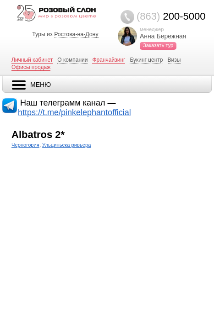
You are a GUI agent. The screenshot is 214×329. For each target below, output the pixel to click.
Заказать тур (158, 45)
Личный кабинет (32, 60)
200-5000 (171, 16)
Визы (174, 60)
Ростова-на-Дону (76, 34)
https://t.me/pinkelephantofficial (74, 112)
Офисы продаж (30, 67)
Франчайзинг (108, 60)
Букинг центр (146, 60)
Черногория (25, 145)
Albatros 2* (38, 134)
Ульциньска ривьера (66, 145)
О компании (72, 60)
